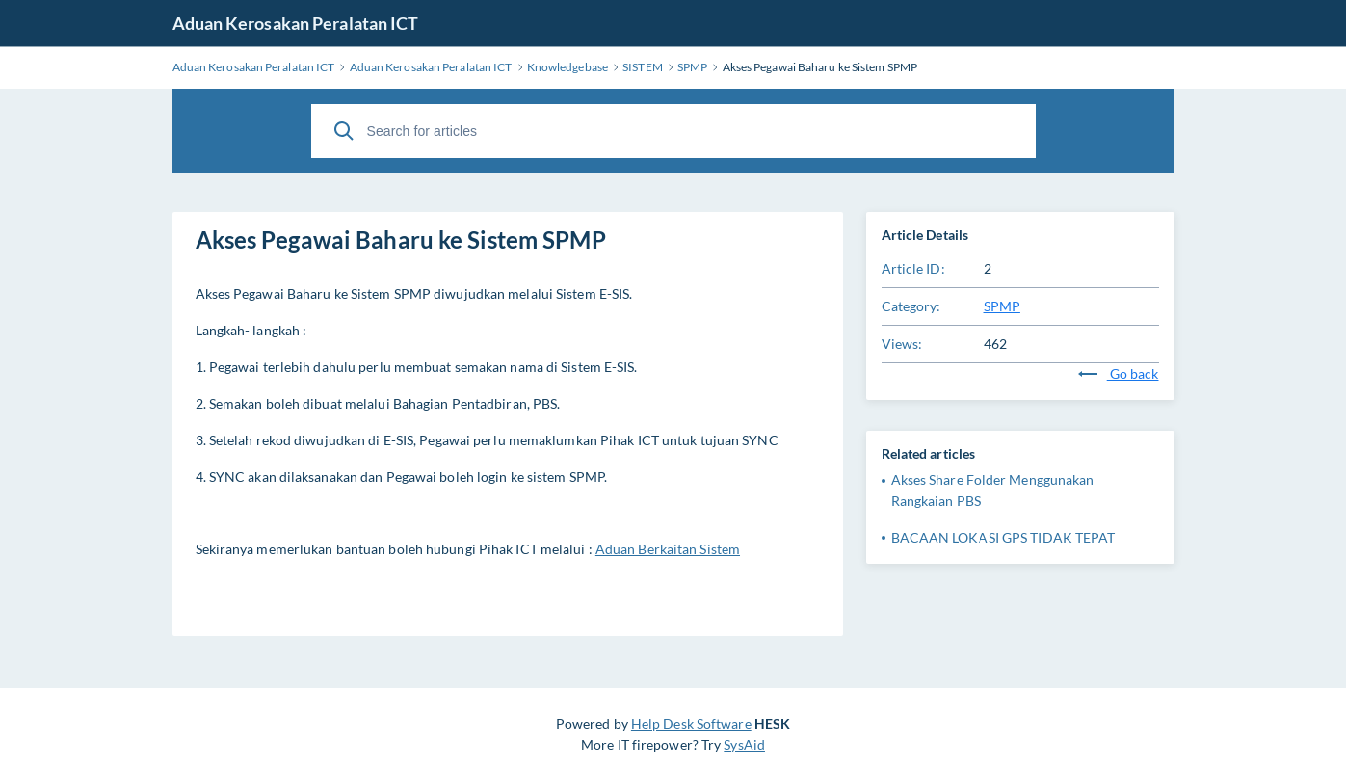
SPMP (1002, 306)
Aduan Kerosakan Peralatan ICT (295, 23)
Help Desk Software (691, 723)
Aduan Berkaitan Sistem (667, 549)
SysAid (744, 744)
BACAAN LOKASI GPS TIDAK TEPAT (1003, 537)
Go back (1118, 373)
